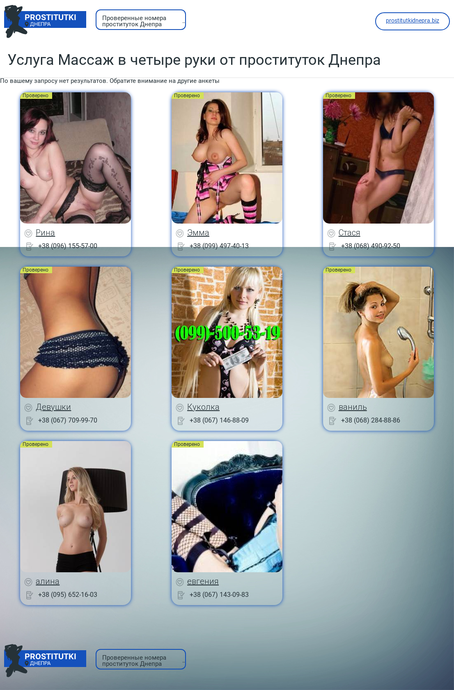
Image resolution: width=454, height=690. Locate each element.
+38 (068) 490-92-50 (370, 246)
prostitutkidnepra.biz (412, 20)
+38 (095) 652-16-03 (67, 595)
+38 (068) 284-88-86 (370, 420)
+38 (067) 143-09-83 (219, 595)
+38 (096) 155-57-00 (67, 246)
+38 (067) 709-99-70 (67, 420)
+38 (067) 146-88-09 (219, 420)
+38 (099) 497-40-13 (219, 246)
